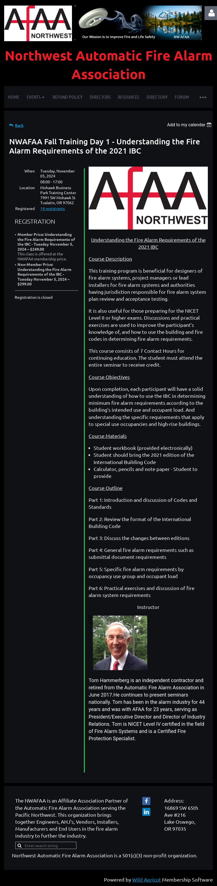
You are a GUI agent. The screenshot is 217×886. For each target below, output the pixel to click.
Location (27, 187)
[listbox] (190, 124)
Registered (25, 208)
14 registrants (52, 208)
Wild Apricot (146, 879)
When (29, 170)
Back (19, 125)
